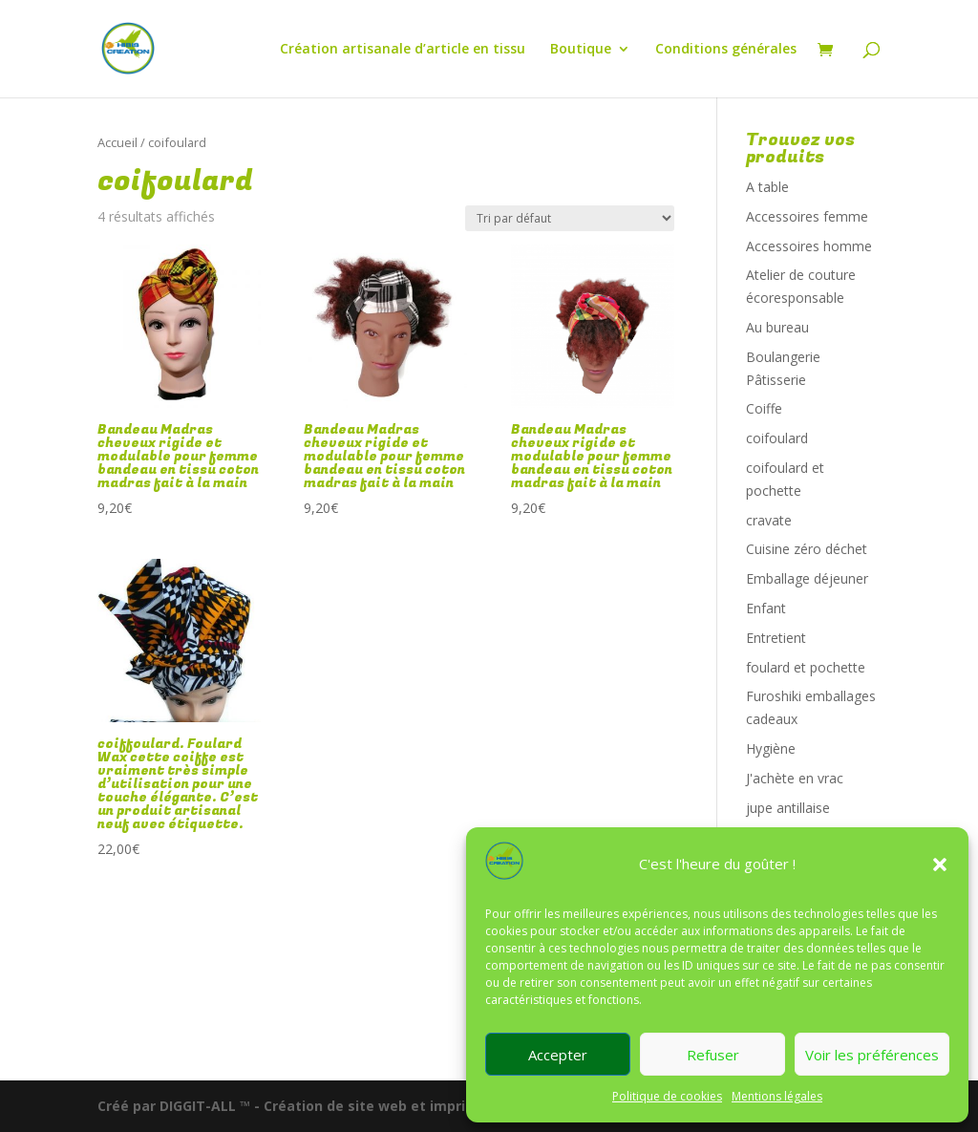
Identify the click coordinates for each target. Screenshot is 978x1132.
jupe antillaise (788, 808)
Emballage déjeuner (807, 578)
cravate (769, 520)
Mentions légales (777, 1096)
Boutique (580, 49)
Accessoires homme (809, 246)
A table (767, 187)
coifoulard (777, 438)
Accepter (557, 1054)
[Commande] (569, 218)
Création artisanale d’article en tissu (402, 49)
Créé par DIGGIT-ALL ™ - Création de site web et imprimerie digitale (330, 1106)
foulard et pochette (805, 667)
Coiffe (764, 408)
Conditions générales (726, 49)
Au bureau (777, 327)
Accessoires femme (807, 216)
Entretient (776, 638)
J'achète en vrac (794, 778)
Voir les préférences (872, 1054)
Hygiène (771, 748)
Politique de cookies (667, 1096)
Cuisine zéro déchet (806, 549)
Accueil (117, 142)
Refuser (713, 1054)
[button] (939, 864)
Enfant (766, 608)
